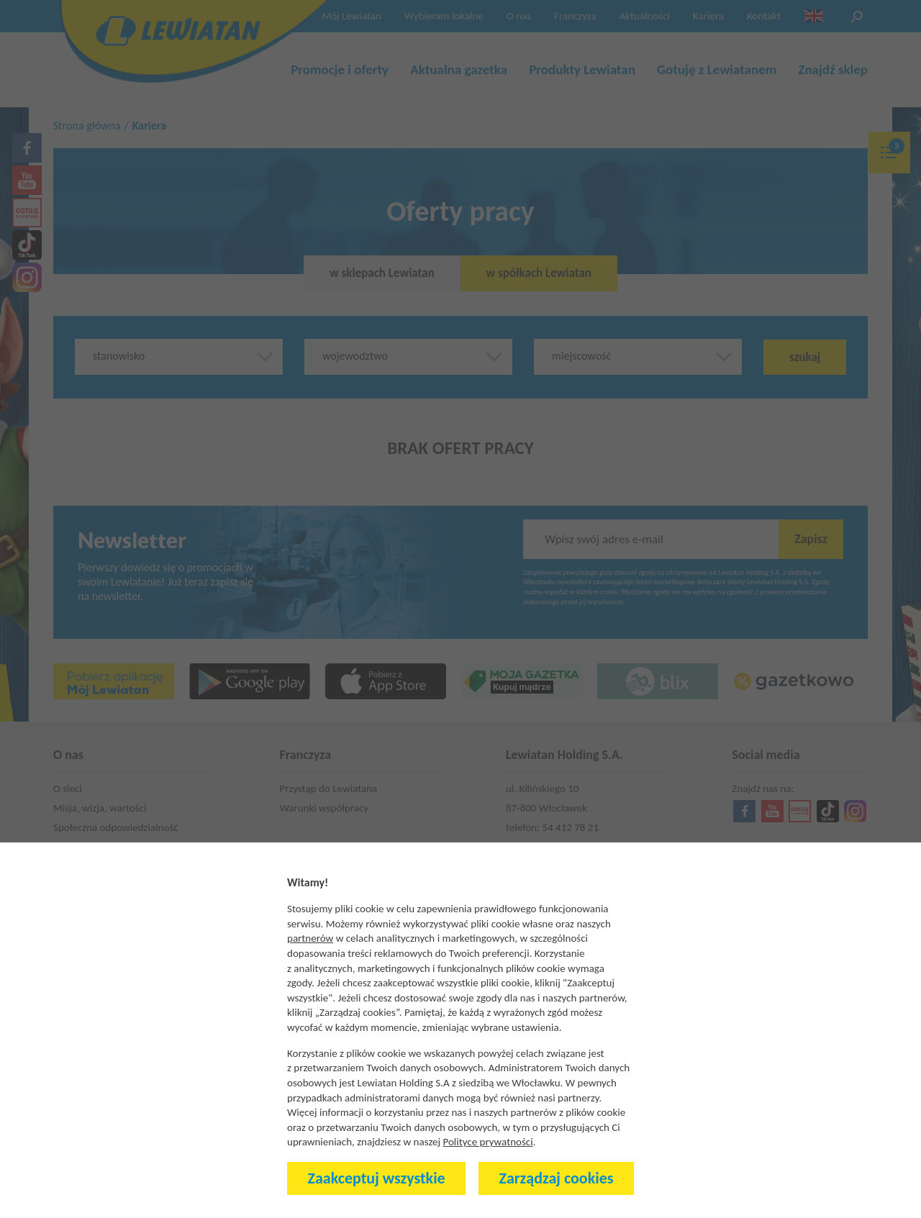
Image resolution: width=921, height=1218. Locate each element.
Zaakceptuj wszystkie (376, 1178)
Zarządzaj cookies (556, 1178)
